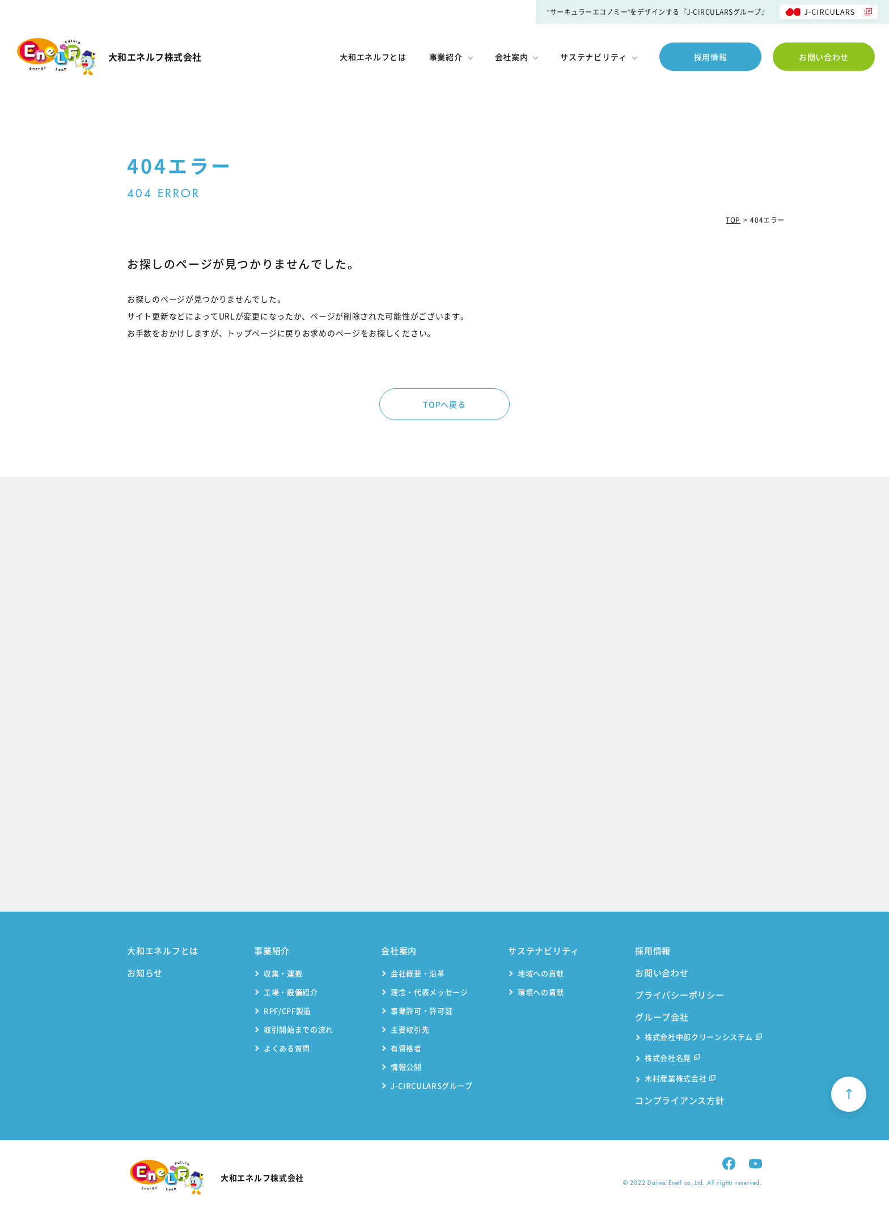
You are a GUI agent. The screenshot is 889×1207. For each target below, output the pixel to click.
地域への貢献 (541, 973)
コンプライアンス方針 (680, 1100)
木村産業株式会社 (680, 1079)
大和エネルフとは (373, 56)
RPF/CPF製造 (287, 1010)
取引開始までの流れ (298, 1029)
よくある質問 (287, 1048)
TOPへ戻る (444, 404)
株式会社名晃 (672, 1058)
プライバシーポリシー (680, 995)
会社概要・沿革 (418, 973)
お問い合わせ (824, 56)
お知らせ (145, 973)
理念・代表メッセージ (429, 991)
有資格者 (406, 1048)
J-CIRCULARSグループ (432, 1085)
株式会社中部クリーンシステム (703, 1037)
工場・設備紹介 (291, 991)
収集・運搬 (283, 973)
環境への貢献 (541, 991)
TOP (733, 220)
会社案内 (516, 56)
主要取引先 (410, 1029)
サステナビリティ (598, 56)
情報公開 (406, 1066)
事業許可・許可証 (421, 1010)
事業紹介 (450, 56)
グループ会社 (662, 1017)
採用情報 (710, 56)
